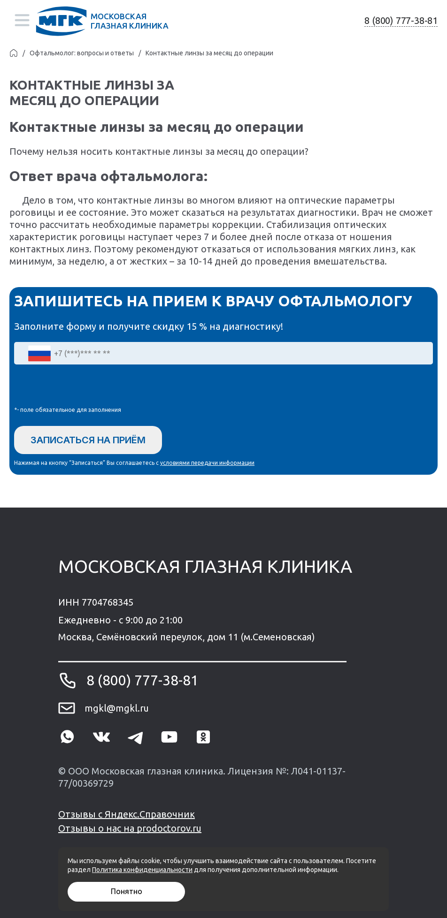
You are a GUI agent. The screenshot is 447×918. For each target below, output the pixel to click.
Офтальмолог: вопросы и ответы (82, 53)
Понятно (126, 891)
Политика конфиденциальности (142, 869)
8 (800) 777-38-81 (401, 20)
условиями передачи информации (207, 463)
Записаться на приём (88, 440)
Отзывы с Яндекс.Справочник (126, 814)
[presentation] (85, 387)
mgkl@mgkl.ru (117, 708)
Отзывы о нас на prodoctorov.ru (129, 828)
